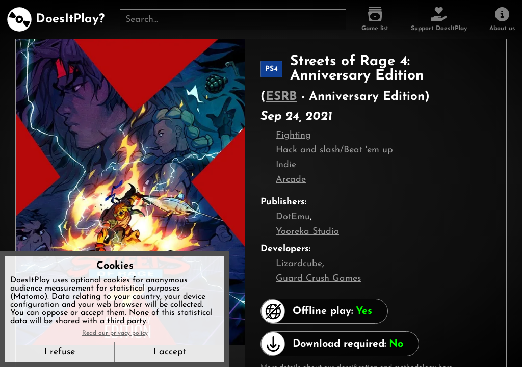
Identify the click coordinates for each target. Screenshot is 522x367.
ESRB (281, 97)
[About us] (502, 19)
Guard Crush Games (318, 278)
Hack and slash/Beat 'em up (334, 150)
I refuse (59, 352)
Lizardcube (299, 264)
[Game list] (375, 19)
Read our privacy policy (115, 333)
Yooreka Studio (307, 232)
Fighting (293, 135)
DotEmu (293, 217)
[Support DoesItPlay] (439, 19)
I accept (169, 352)
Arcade (291, 180)
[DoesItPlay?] (56, 19)
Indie (286, 165)
